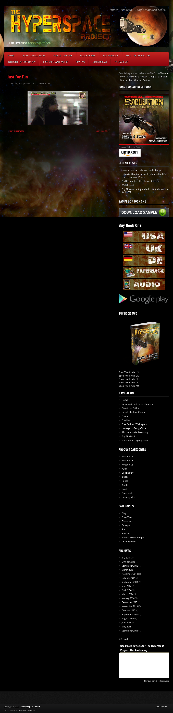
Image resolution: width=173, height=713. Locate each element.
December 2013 (129, 602)
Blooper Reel (87, 55)
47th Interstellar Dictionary (135, 432)
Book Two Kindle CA (129, 382)
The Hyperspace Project (29, 707)
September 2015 (130, 566)
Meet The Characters (138, 55)
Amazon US (127, 464)
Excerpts (126, 525)
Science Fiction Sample (133, 537)
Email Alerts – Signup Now (135, 440)
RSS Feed (123, 639)
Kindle (125, 485)
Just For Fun (17, 77)
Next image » (101, 131)
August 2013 (128, 618)
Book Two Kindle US (129, 372)
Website (164, 73)
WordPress (22, 710)
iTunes (137, 80)
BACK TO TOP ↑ (162, 707)
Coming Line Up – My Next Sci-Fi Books (141, 170)
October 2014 (128, 578)
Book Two (127, 517)
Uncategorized (129, 497)
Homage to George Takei (134, 428)
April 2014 (126, 590)
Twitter (143, 76)
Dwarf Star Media (129, 76)
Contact (126, 416)
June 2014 (126, 586)
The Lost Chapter (62, 55)
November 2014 (130, 574)
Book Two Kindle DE (129, 379)
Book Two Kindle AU (129, 386)
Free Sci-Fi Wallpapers (55, 62)
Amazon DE (127, 456)
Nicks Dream (100, 62)
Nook (124, 489)
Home (10, 55)
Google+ (153, 76)
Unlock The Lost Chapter (134, 412)
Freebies (126, 420)
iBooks (125, 477)
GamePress (31, 710)
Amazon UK (127, 460)
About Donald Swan (33, 55)
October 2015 (128, 561)
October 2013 (128, 610)
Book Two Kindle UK (129, 376)
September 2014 (130, 582)
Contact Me (121, 62)
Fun (124, 529)
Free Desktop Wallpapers (134, 424)
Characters (127, 521)
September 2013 (130, 614)
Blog (124, 513)
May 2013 (126, 626)
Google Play (126, 80)
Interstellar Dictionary (21, 62)
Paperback (127, 493)
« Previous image (15, 131)
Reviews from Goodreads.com (156, 681)
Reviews (80, 62)
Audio (125, 468)
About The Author (131, 408)
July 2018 (126, 557)
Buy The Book (110, 55)
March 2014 (127, 594)
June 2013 (126, 622)
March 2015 (127, 570)
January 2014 (128, 598)
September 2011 (130, 630)
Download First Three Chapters (137, 404)
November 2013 (130, 606)
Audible (147, 80)
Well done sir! (128, 185)
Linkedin (163, 76)
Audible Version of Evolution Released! (141, 181)
